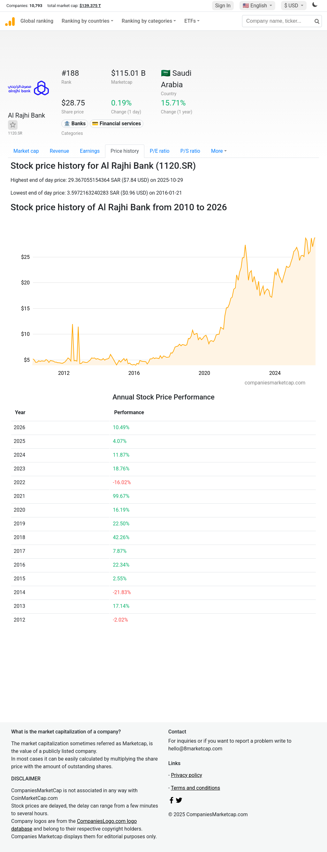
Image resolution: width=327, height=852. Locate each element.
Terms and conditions (195, 788)
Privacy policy (186, 775)
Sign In (223, 6)
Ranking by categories (147, 21)
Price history (124, 151)
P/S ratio (190, 151)
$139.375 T (90, 5)
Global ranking (36, 21)
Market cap (26, 151)
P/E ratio (160, 151)
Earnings (90, 151)
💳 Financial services (116, 123)
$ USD (291, 6)
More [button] (217, 151)
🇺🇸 (255, 6)
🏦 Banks (75, 123)
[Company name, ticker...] (282, 21)
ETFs (190, 21)
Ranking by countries (86, 21)
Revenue (59, 151)
